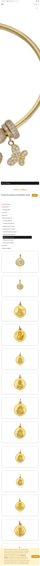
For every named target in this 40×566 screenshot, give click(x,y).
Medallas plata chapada (8, 237)
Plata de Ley (4, 215)
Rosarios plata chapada (8, 242)
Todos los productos (5, 204)
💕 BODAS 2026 (5, 207)
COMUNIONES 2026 (6, 209)
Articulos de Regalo (6, 248)
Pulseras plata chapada (8, 240)
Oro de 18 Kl (4, 212)
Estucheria (4, 245)
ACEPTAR (35, 556)
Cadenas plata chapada (8, 223)
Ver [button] (35, 195)
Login (16, 1)
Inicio (4, 183)
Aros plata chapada (7, 220)
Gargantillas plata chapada (9, 229)
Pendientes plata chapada (9, 234)
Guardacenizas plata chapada (10, 231)
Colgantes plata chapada (9, 226)
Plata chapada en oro (7, 218)
